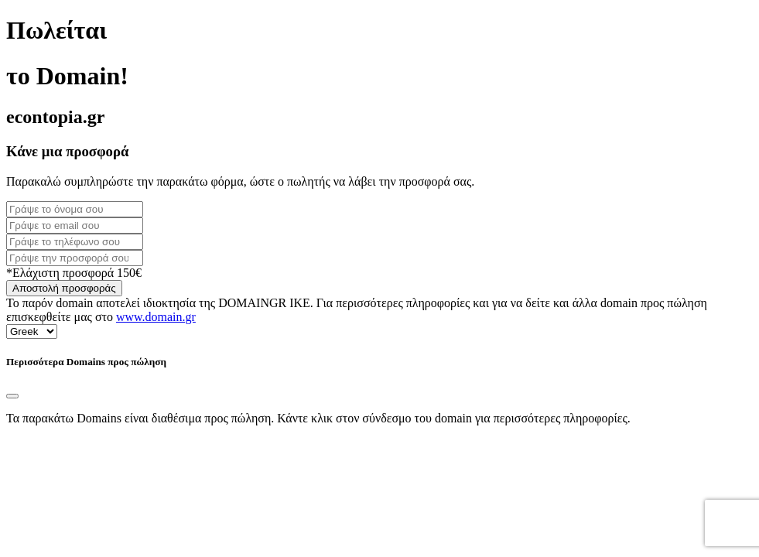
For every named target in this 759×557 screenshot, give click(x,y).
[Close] (12, 396)
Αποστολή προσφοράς (64, 288)
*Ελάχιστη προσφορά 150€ (74, 272)
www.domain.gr (156, 316)
